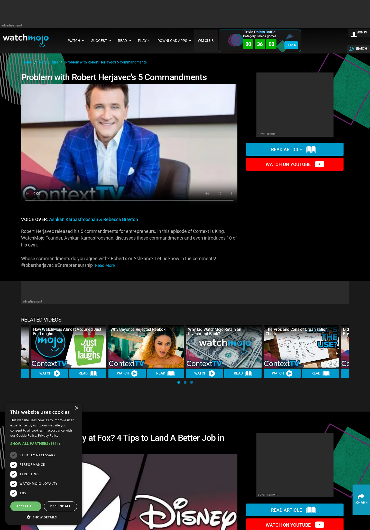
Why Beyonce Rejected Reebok (137, 329)
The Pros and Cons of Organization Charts (296, 331)
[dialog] (43, 464)
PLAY (291, 45)
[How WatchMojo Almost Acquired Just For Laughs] (69, 346)
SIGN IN (361, 32)
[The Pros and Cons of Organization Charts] (301, 346)
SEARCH (361, 48)
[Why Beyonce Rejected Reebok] (146, 346)
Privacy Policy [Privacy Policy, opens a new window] (48, 435)
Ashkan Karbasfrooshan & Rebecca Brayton (93, 219)
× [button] (76, 408)
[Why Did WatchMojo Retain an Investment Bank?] (224, 346)
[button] (178, 382)
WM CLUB (206, 41)
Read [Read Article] (88, 373)
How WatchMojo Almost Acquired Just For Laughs (67, 331)
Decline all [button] (60, 506)
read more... (106, 265)
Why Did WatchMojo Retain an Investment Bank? (214, 331)
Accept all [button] (25, 506)
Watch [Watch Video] (49, 373)
